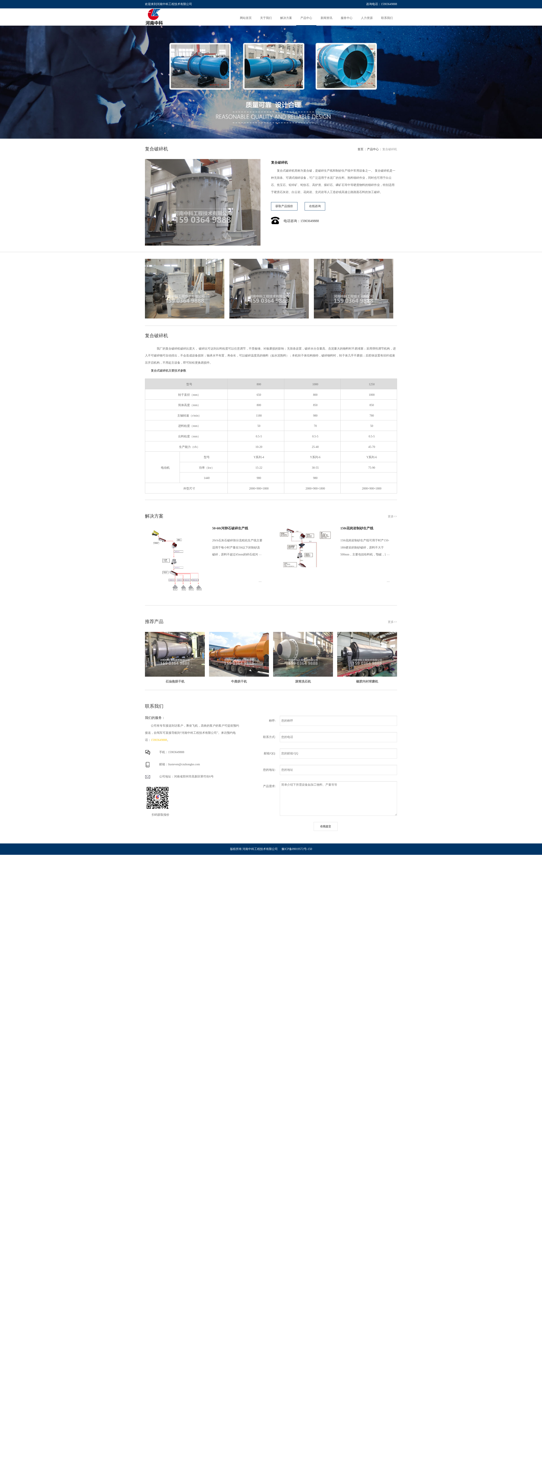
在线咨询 (315, 206)
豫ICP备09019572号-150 (297, 849)
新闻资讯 (326, 18)
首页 (361, 149)
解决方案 (286, 18)
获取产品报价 (284, 206)
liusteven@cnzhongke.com (184, 764)
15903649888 (159, 740)
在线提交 (325, 826)
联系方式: (269, 737)
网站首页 (246, 18)
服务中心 (347, 18)
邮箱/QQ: (270, 753)
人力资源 (367, 18)
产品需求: (269, 786)
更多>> (392, 516)
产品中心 (306, 18)
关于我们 (266, 18)
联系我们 (387, 18)
